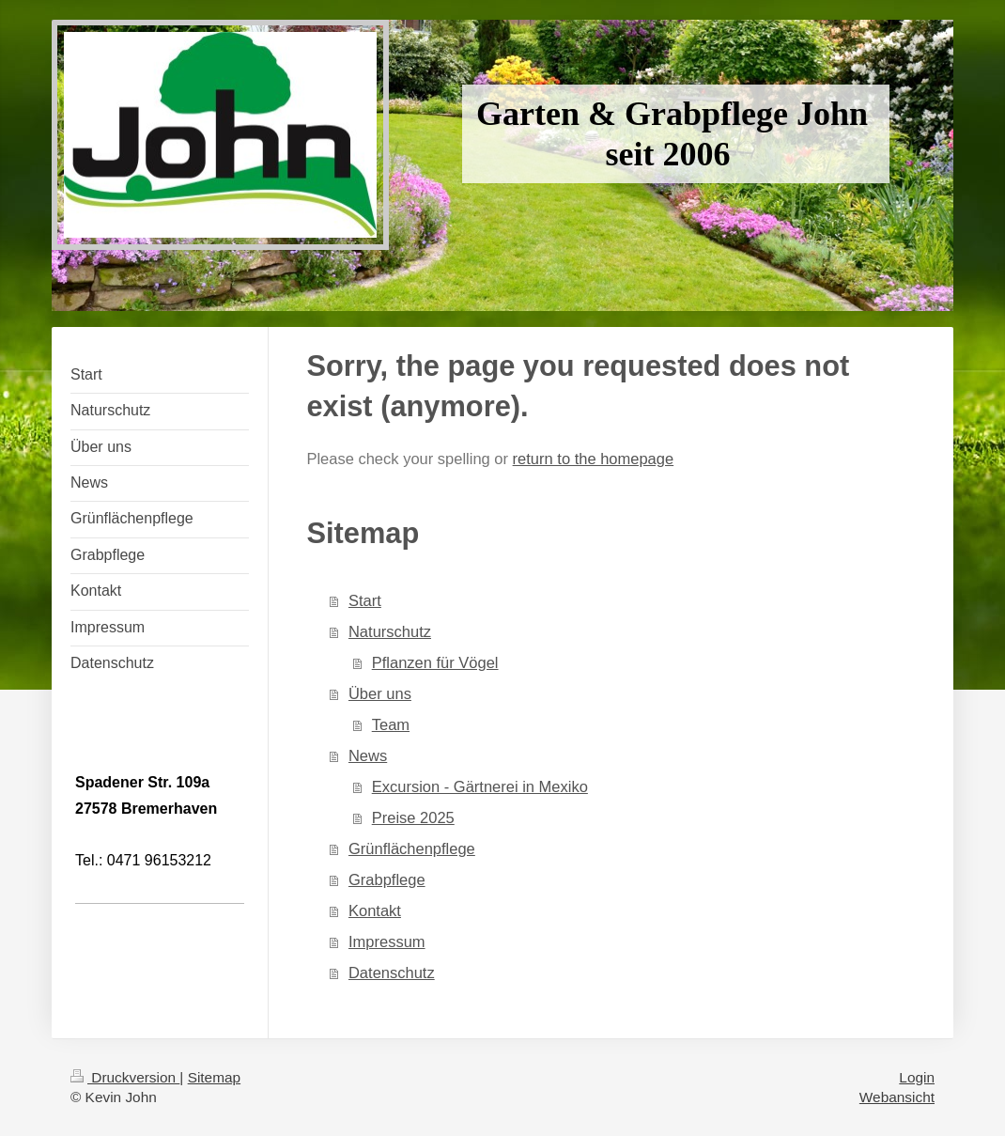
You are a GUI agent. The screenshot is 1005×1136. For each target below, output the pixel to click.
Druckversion (124, 1077)
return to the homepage (593, 458)
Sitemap (214, 1077)
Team (391, 724)
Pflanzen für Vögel (435, 662)
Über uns (379, 693)
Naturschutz (389, 631)
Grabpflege (386, 879)
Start (364, 600)
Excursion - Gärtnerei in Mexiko (480, 786)
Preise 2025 (413, 817)
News (367, 755)
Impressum (386, 941)
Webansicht (897, 1097)
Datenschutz (391, 972)
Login (917, 1077)
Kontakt (374, 910)
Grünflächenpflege (411, 848)
